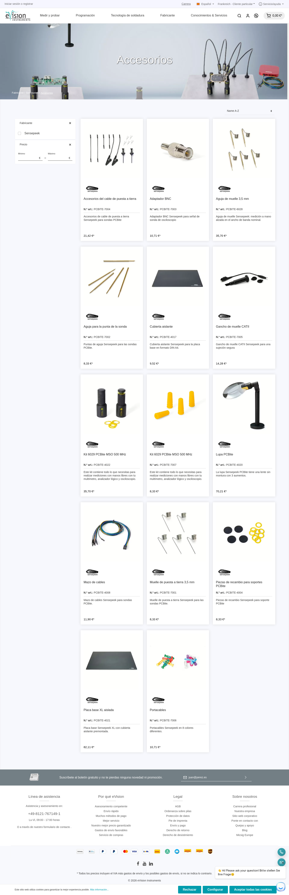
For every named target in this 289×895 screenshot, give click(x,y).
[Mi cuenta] (248, 15)
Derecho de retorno (178, 830)
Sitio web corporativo (244, 815)
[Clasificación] (249, 111)
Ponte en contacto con (244, 820)
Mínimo (30, 156)
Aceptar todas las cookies (253, 889)
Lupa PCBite (224, 454)
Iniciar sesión (12, 3)
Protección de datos (178, 815)
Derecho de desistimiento (178, 835)
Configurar (215, 889)
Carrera (186, 3)
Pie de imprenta (178, 820)
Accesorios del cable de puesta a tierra (110, 198)
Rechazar (189, 889)
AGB (178, 806)
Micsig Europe (244, 835)
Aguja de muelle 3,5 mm (232, 198)
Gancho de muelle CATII (232, 326)
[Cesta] (274, 15)
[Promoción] (256, 15)
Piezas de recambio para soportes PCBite (239, 584)
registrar (28, 3)
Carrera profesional (244, 806)
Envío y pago (178, 825)
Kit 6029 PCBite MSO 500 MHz (105, 454)
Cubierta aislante (161, 326)
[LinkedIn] (151, 864)
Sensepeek (32, 133)
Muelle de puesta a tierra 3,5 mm (172, 582)
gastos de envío (133, 873)
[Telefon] (282, 852)
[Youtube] (144, 864)
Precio (45, 144)
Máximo (60, 156)
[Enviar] (246, 777)
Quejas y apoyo (244, 825)
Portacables (158, 710)
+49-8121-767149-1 (44, 814)
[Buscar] (239, 15)
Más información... (99, 889)
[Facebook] (138, 864)
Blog (244, 830)
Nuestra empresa (244, 811)
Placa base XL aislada (99, 710)
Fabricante (45, 123)
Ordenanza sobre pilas (178, 811)
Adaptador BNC (160, 198)
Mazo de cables (94, 582)
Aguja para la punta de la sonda (105, 326)
